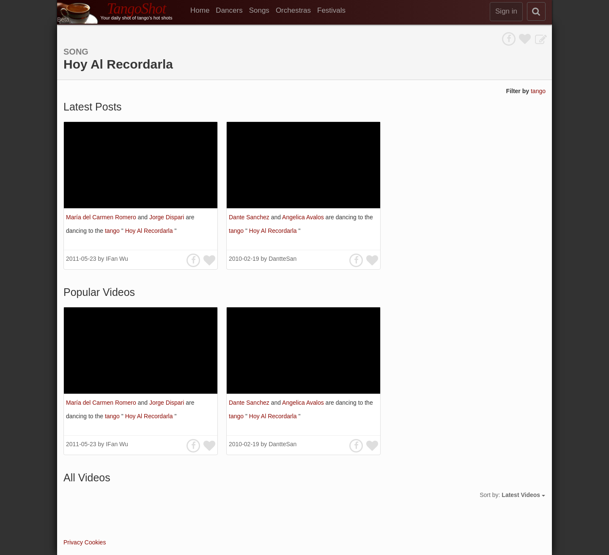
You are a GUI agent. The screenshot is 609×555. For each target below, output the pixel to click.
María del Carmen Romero (102, 217)
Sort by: (512, 494)
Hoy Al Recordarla (150, 230)
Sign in (506, 11)
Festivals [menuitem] (331, 10)
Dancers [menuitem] (229, 10)
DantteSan (282, 258)
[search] (536, 11)
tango (538, 91)
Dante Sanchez (250, 217)
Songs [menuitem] (259, 10)
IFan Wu (117, 258)
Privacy (73, 542)
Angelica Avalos (303, 217)
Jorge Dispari (167, 217)
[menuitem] (203, 10)
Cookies (95, 542)
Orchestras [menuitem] (293, 10)
